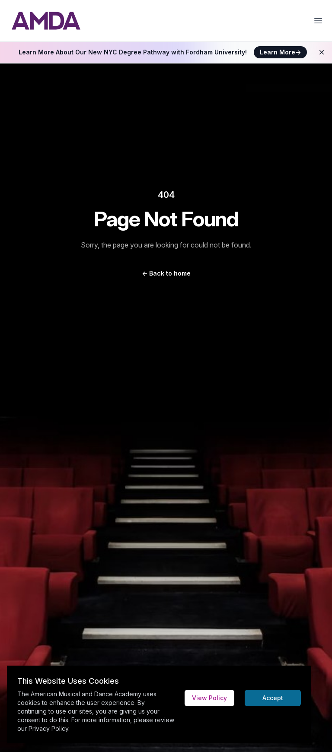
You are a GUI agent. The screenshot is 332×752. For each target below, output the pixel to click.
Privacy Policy (48, 728)
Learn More (280, 52)
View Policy (209, 697)
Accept (272, 697)
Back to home (166, 273)
